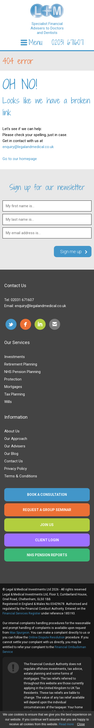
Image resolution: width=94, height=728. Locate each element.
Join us (47, 525)
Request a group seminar (47, 510)
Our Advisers (14, 446)
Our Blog (11, 453)
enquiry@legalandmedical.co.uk (28, 147)
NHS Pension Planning (22, 371)
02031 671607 (68, 42)
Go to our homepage (20, 159)
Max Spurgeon (19, 632)
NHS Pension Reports (47, 555)
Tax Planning (14, 394)
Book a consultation (47, 495)
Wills (8, 401)
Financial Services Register (21, 613)
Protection (13, 379)
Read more (66, 724)
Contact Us (13, 461)
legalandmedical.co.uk (47, 11)
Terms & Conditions (20, 476)
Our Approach (15, 438)
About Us (12, 431)
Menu (35, 42)
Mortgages (13, 386)
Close (81, 724)
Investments (14, 357)
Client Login (47, 540)
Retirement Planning (20, 364)
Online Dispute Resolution (47, 637)
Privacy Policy (15, 468)
